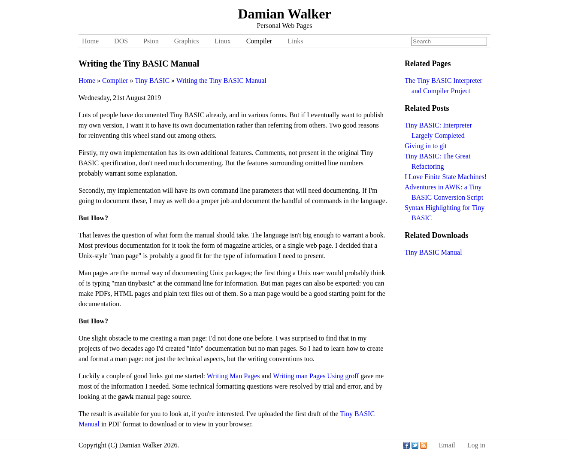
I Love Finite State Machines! (446, 176)
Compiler (259, 41)
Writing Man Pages (233, 376)
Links (295, 41)
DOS (121, 41)
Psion (151, 41)
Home (90, 41)
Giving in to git (426, 145)
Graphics (186, 41)
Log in (476, 445)
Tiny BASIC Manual (433, 252)
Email (447, 445)
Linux (222, 41)
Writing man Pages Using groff (316, 376)
